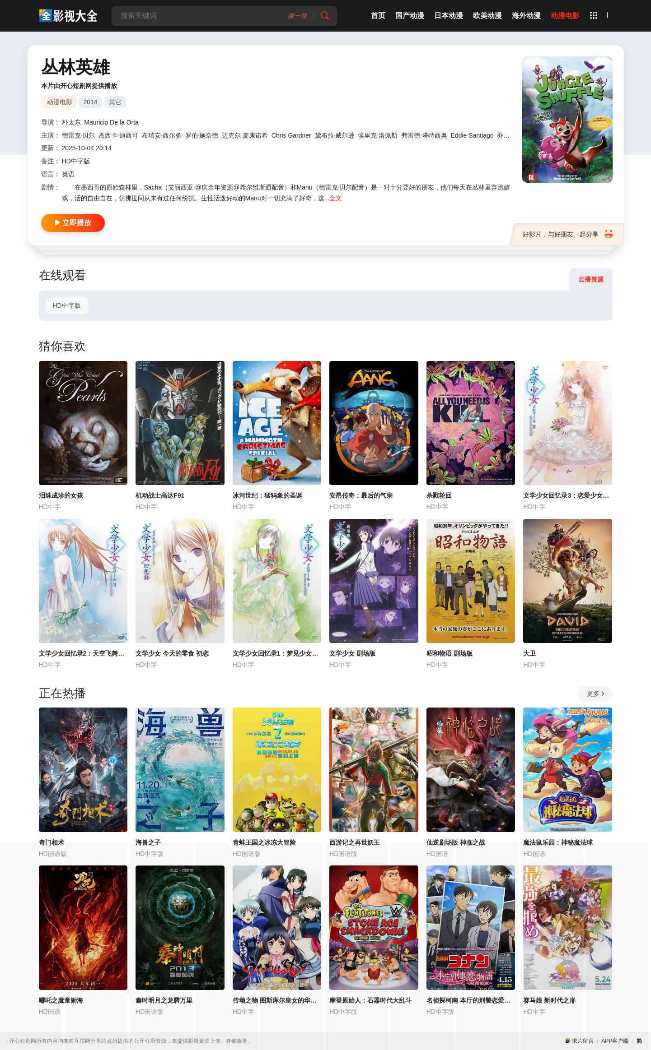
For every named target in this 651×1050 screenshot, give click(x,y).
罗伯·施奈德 (202, 135)
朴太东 (71, 122)
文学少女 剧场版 (352, 653)
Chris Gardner (291, 135)
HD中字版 (66, 305)
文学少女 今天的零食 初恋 (172, 653)
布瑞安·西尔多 (162, 135)
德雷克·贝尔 (78, 135)
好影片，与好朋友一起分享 (568, 234)
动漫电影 (59, 102)
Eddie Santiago (472, 135)
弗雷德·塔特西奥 (424, 135)
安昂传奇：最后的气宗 (361, 495)
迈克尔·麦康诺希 (245, 135)
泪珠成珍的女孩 (61, 495)
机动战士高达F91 (160, 495)
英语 (68, 174)
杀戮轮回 (439, 495)
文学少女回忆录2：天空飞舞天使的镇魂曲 (83, 653)
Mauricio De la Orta (111, 122)
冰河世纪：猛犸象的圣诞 (267, 495)
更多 (596, 693)
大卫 (529, 653)
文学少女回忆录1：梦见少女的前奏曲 (277, 653)
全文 (335, 198)
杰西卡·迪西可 (118, 135)
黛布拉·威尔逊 (335, 135)
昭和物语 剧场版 (449, 653)
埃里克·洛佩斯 (378, 135)
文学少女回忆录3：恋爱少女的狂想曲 (567, 495)
